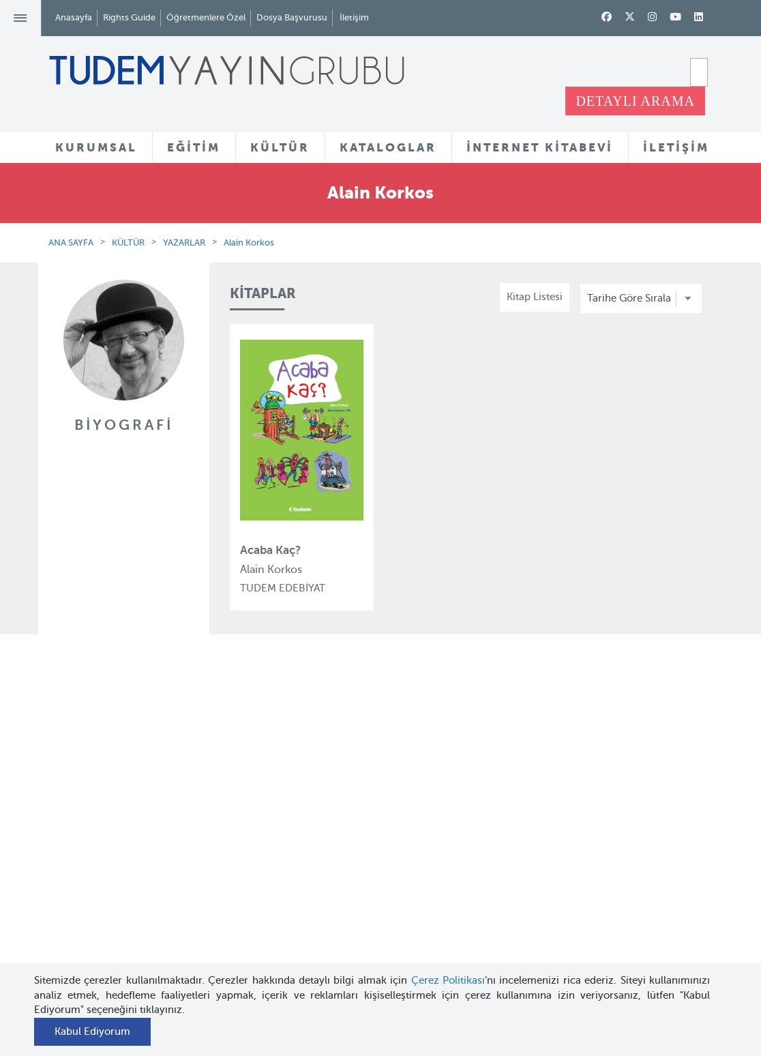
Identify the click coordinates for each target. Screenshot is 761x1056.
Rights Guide (129, 17)
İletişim (354, 17)
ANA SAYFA (70, 242)
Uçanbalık (245, 885)
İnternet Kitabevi (488, 877)
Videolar (354, 940)
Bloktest (241, 810)
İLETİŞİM (676, 147)
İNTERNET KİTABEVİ (539, 147)
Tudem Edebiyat (260, 860)
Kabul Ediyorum (92, 1031)
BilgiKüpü (244, 835)
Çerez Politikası (448, 980)
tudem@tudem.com (666, 886)
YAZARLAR (184, 242)
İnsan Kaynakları (145, 835)
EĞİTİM (193, 147)
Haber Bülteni (139, 860)
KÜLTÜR (280, 147)
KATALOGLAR (388, 147)
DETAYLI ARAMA (635, 100)
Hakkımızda (135, 785)
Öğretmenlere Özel (205, 17)
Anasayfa (73, 17)
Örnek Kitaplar (369, 875)
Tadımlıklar (361, 851)
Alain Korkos (249, 242)
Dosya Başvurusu (291, 17)
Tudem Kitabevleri (149, 810)
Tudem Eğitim (255, 785)
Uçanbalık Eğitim (262, 910)
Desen (236, 934)
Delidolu (241, 959)
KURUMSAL (96, 147)
